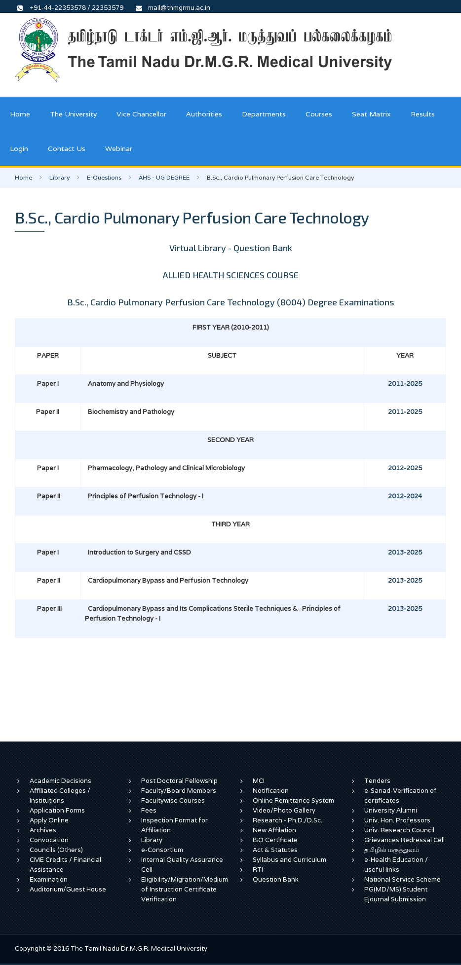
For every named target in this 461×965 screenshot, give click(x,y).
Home (20, 114)
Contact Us (66, 148)
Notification (271, 790)
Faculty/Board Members (178, 790)
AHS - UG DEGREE (164, 177)
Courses (319, 114)
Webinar (118, 148)
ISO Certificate (275, 840)
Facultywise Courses (173, 800)
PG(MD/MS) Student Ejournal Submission (395, 894)
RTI (258, 869)
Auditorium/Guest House (68, 889)
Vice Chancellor (141, 114)
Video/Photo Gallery (284, 810)
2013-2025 (405, 552)
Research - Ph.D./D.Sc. (287, 820)
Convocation (49, 840)
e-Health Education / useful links (396, 864)
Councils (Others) (56, 850)
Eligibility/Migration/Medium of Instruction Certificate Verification (184, 889)
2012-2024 (405, 496)
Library (59, 177)
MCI (259, 781)
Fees (148, 810)
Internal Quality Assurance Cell (182, 864)
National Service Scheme (402, 879)
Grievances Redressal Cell (404, 840)
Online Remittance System (293, 800)
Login (19, 148)
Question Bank (276, 879)
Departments (264, 114)
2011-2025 (405, 383)
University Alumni (390, 810)
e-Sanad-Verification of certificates (400, 795)
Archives (43, 830)
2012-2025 (405, 468)
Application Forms (57, 810)
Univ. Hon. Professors (397, 820)
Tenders (377, 781)
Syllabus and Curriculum (289, 859)
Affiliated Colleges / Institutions (60, 795)
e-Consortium (162, 850)
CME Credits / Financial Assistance (65, 864)
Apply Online (49, 820)
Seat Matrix (371, 114)
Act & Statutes (275, 850)
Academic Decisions (60, 781)
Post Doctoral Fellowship (179, 781)
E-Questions (104, 177)
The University (73, 114)
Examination (49, 879)
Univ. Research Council (399, 830)
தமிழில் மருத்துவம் (391, 850)
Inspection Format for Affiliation (174, 825)
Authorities (204, 114)
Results (423, 114)
